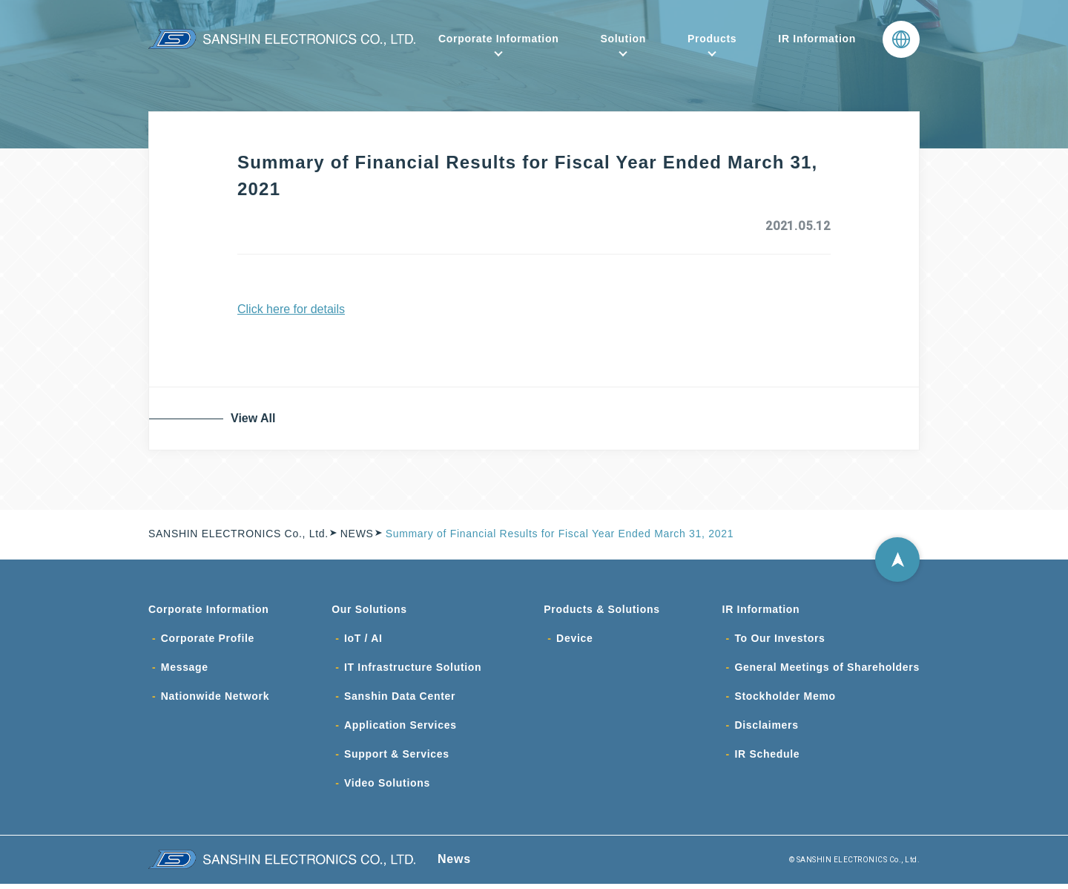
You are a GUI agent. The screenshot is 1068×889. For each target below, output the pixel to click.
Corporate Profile (207, 640)
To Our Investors (779, 640)
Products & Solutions (601, 610)
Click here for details (291, 309)
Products (712, 39)
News (454, 864)
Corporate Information (498, 39)
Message (184, 669)
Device (574, 640)
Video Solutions (387, 788)
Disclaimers (766, 729)
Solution (623, 39)
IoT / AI (363, 640)
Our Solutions (369, 610)
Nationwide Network (215, 699)
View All (255, 418)
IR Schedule (767, 758)
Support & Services (396, 758)
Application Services (400, 729)
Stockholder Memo (784, 699)
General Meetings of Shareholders (827, 669)
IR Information (817, 39)
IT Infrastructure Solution (412, 669)
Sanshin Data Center (399, 699)
